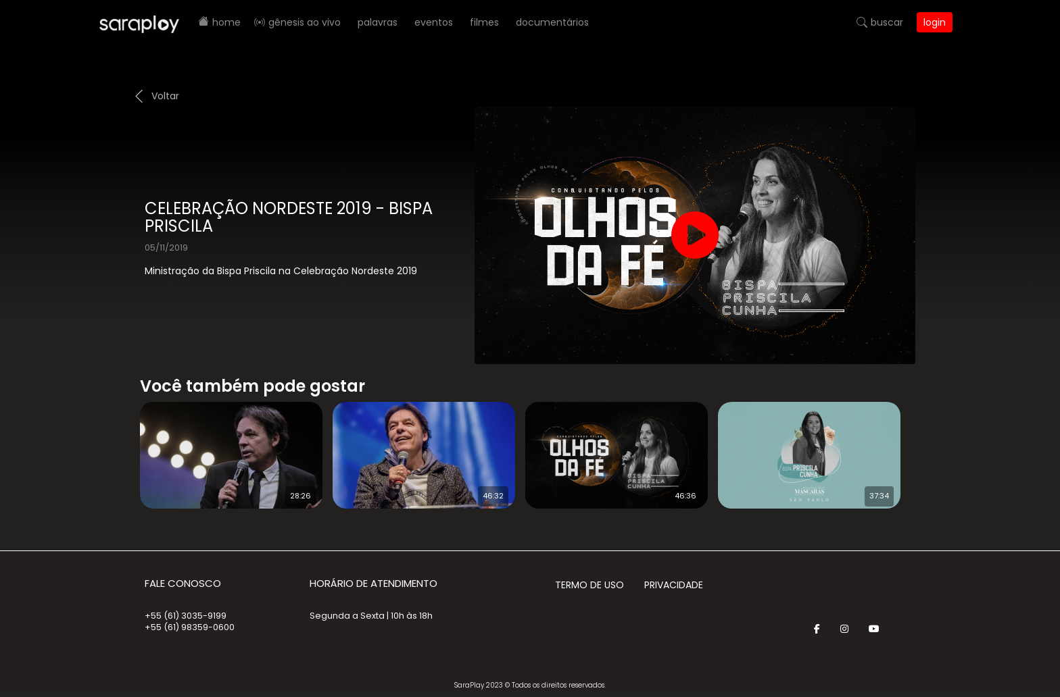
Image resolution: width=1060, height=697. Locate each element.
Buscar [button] (887, 22)
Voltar (165, 96)
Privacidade (673, 585)
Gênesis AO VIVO (304, 22)
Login (934, 22)
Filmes (484, 22)
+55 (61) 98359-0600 (190, 627)
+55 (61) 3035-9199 (185, 615)
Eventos (433, 22)
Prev (119, 446)
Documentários (552, 22)
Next (929, 446)
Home (226, 22)
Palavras (377, 22)
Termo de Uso (589, 585)
